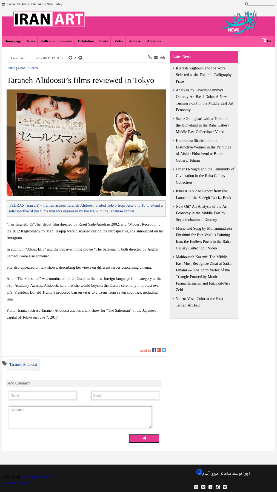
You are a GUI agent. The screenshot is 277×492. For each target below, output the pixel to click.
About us (153, 41)
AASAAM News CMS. (17, 483)
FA (269, 41)
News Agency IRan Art (36, 477)
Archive (135, 41)
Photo (103, 41)
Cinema (33, 68)
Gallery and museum (56, 41)
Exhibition (86, 41)
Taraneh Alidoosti (23, 365)
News (31, 41)
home (11, 68)
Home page (12, 41)
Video (118, 41)
